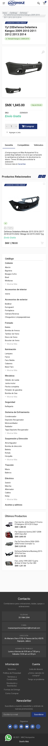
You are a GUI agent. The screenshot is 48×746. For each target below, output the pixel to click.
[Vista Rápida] (44, 184)
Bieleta (8, 449)
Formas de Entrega (12, 689)
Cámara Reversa (12, 314)
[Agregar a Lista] (13, 132)
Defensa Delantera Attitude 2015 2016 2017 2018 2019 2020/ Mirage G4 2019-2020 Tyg (24, 232)
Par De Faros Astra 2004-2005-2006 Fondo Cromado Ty (27, 542)
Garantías (22, 164)
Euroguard (9, 307)
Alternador (9, 489)
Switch (8, 483)
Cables (8, 493)
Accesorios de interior (16, 289)
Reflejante (9, 406)
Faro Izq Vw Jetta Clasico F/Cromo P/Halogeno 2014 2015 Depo (28, 523)
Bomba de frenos (12, 330)
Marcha (8, 486)
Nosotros (12, 669)
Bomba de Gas (11, 393)
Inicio (5, 13)
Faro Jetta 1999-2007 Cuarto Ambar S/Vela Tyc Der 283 (26, 562)
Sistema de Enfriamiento (17, 412)
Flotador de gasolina (13, 390)
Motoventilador (11, 423)
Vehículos (38, 145)
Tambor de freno (12, 334)
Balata (7, 327)
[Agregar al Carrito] (42, 243)
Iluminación (10, 349)
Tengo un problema (36, 679)
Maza (7, 469)
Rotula (7, 453)
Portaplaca (9, 310)
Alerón (7, 267)
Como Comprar (12, 693)
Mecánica (9, 375)
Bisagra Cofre (11, 274)
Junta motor (10, 383)
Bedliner (8, 304)
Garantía (9, 145)
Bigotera (8, 271)
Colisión (9, 263)
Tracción (9, 465)
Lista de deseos (36, 669)
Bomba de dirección (13, 446)
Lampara (8, 353)
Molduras (9, 280)
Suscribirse (39, 714)
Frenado (9, 323)
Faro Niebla (9, 360)
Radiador (8, 426)
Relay (7, 496)
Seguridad (10, 402)
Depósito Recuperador (14, 420)
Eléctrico (9, 478)
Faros (7, 357)
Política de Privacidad (12, 673)
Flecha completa (12, 387)
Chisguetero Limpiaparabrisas (17, 317)
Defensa (23, 13)
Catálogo (13, 13)
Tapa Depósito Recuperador (16, 430)
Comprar (28, 126)
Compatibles (23, 145)
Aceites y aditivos (13, 504)
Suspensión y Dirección (16, 438)
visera (7, 294)
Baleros (8, 472)
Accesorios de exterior (16, 299)
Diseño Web (24, 742)
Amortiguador (11, 443)
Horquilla (8, 456)
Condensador (10, 416)
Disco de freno (11, 337)
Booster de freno (12, 340)
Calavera (8, 363)
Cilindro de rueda (12, 380)
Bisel (7, 277)
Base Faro (9, 367)
